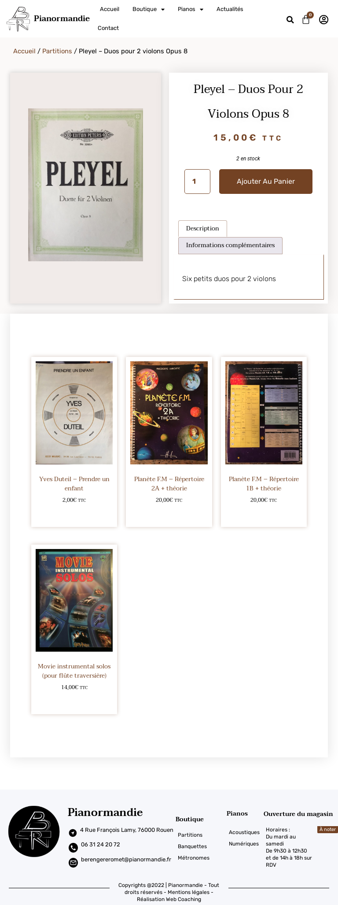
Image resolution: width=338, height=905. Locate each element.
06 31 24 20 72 (100, 844)
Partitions (57, 51)
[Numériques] (245, 843)
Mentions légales (188, 892)
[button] (290, 20)
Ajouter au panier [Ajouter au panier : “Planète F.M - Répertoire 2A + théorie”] (169, 514)
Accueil (109, 9)
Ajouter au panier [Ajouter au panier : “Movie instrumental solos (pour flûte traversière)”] (74, 701)
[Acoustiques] (245, 832)
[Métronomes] (201, 857)
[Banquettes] (201, 846)
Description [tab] (202, 228)
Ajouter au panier (266, 181)
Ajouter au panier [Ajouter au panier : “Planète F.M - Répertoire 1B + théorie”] (263, 514)
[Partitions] (201, 834)
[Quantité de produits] (197, 181)
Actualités (230, 9)
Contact (108, 28)
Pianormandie (62, 19)
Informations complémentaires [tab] (230, 245)
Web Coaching (183, 899)
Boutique (148, 9)
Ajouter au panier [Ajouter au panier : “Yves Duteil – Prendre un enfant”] (74, 514)
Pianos (190, 9)
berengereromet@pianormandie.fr (126, 859)
